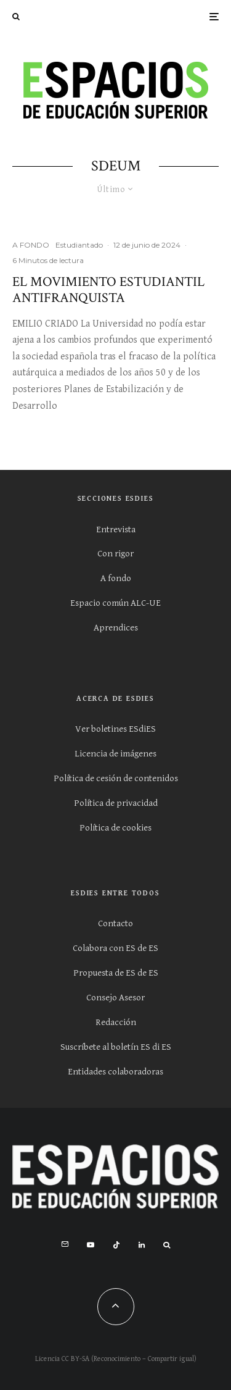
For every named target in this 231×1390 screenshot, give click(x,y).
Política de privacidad (116, 803)
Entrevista (116, 529)
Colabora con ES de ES (115, 948)
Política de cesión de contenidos (116, 778)
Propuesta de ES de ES (115, 973)
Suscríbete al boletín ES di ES (115, 1047)
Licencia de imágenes (115, 753)
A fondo (115, 578)
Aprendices (116, 627)
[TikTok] (116, 1245)
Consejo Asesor (115, 997)
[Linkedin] (141, 1245)
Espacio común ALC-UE (115, 603)
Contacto (115, 923)
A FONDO (30, 244)
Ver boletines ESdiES (115, 729)
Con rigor (115, 553)
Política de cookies (115, 828)
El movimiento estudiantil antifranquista (108, 290)
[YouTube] (90, 1245)
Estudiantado (79, 244)
